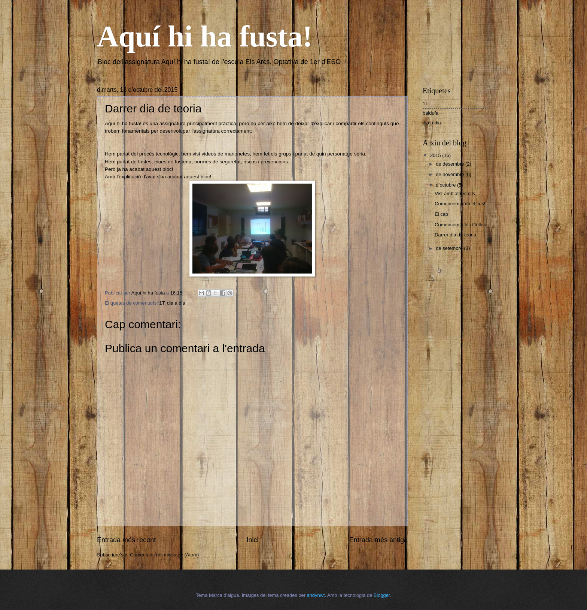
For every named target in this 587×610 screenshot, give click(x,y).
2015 (436, 155)
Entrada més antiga (378, 540)
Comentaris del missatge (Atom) (164, 555)
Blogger (382, 595)
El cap (441, 214)
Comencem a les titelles (460, 224)
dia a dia (176, 303)
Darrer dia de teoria (455, 235)
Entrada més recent (126, 540)
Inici (252, 540)
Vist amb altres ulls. (455, 193)
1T (161, 303)
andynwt (316, 595)
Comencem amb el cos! (460, 203)
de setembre (450, 248)
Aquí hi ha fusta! (205, 36)
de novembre (450, 174)
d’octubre (446, 185)
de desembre (450, 164)
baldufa (430, 113)
